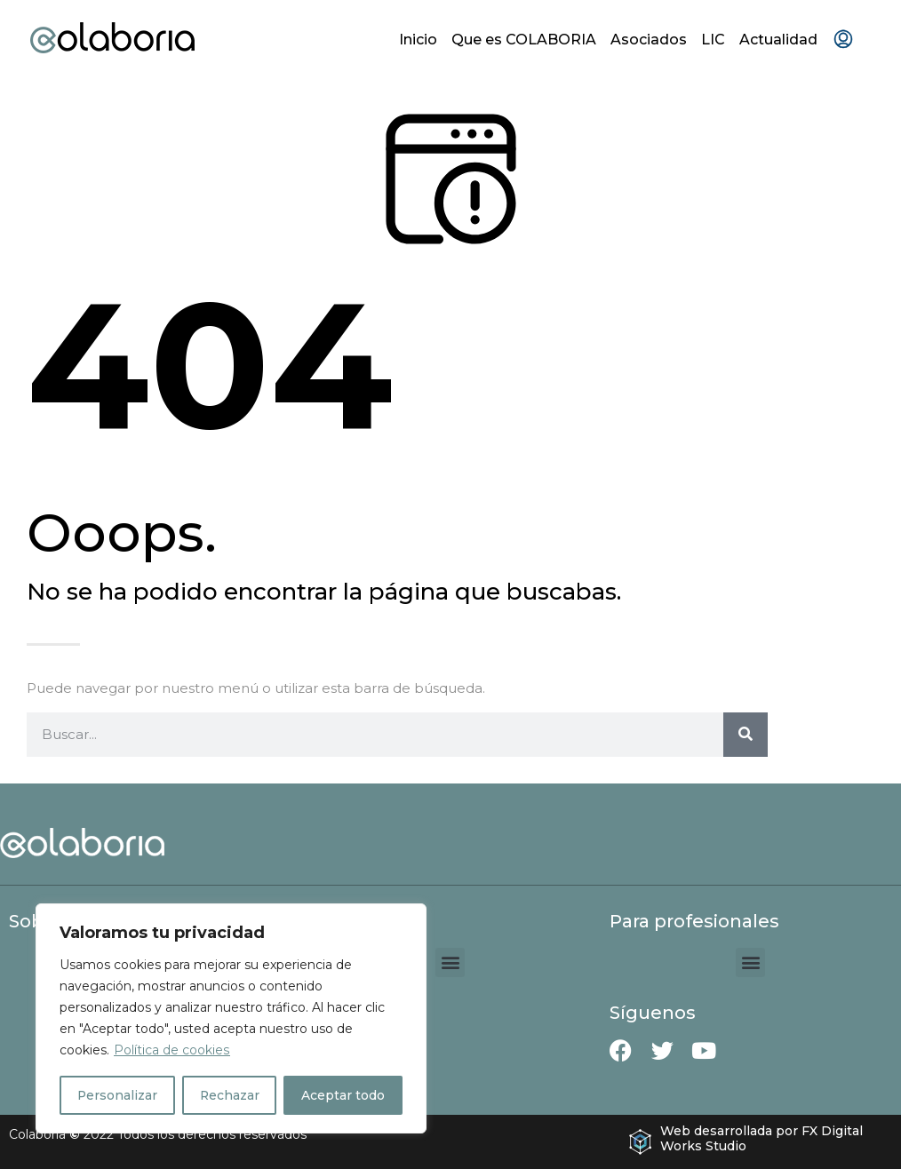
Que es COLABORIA (523, 39)
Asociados (648, 39)
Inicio (418, 39)
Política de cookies (171, 1051)
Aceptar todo (344, 1095)
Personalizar (117, 1095)
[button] (450, 962)
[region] (231, 1018)
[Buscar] (745, 734)
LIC (713, 39)
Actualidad (778, 39)
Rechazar (230, 1095)
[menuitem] (843, 40)
